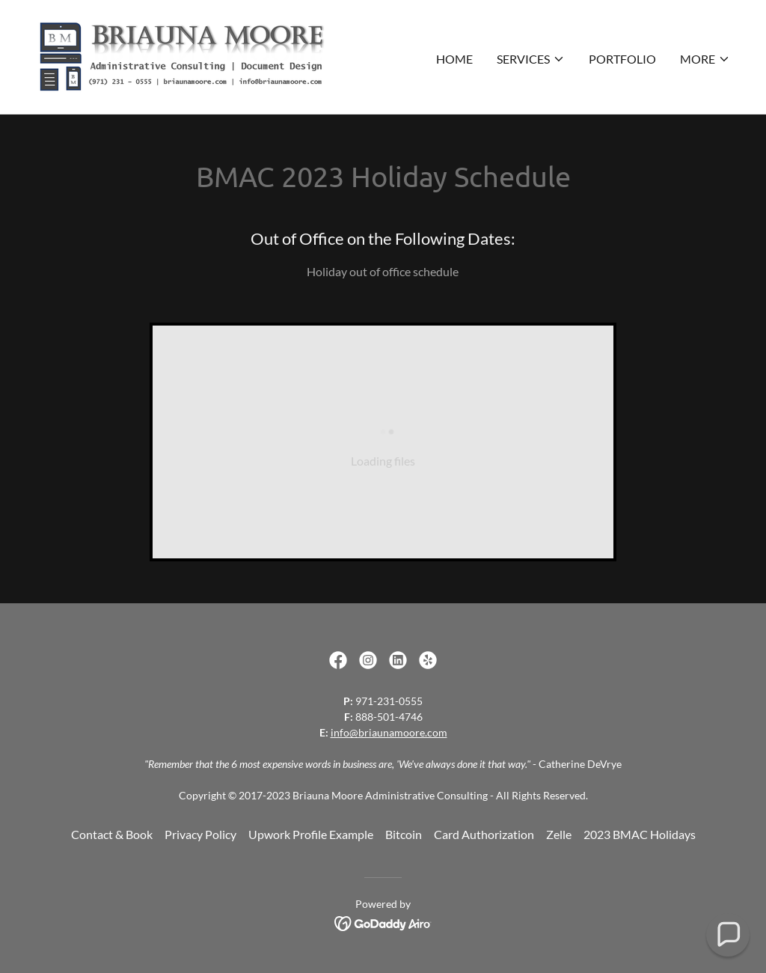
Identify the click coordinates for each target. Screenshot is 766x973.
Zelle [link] (559, 834)
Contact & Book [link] (112, 834)
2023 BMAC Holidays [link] (639, 834)
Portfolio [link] (622, 59)
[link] (182, 55)
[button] (531, 59)
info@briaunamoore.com (389, 732)
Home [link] (454, 59)
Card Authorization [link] (484, 834)
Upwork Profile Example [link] (310, 834)
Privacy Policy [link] (200, 834)
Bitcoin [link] (403, 834)
